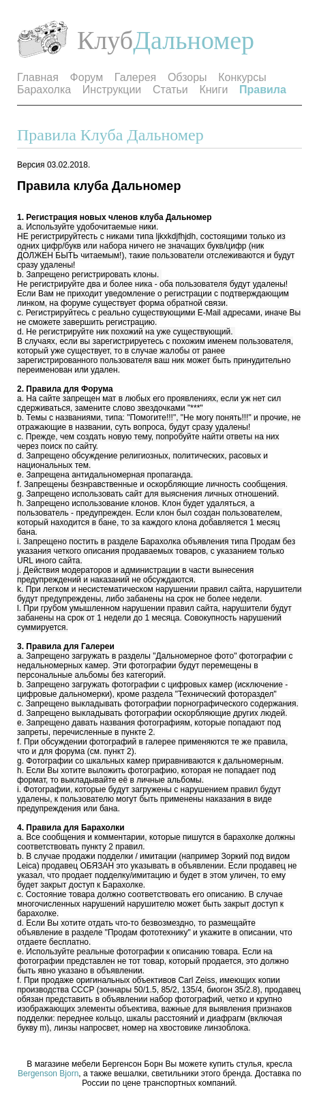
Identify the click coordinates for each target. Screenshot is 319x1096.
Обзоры (187, 77)
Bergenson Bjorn (48, 1073)
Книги (213, 89)
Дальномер (193, 40)
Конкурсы (242, 77)
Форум (87, 77)
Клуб (105, 40)
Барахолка (44, 89)
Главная (38, 77)
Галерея (135, 77)
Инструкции (111, 89)
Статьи (170, 89)
